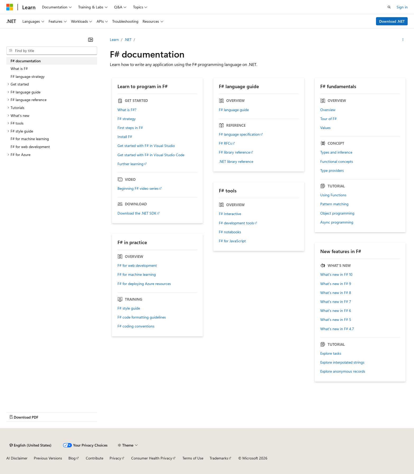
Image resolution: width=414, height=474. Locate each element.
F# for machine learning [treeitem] (30, 138)
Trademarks (219, 458)
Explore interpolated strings (342, 362)
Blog (72, 458)
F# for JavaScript (232, 241)
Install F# (124, 136)
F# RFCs (225, 143)
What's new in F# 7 (335, 301)
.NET (127, 39)
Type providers (332, 170)
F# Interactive (230, 213)
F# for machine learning (136, 274)
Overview (327, 109)
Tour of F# (328, 118)
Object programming (337, 213)
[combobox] (51, 50)
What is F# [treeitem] (19, 68)
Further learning (130, 164)
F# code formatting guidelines (141, 317)
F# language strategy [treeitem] (28, 76)
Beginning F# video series (137, 188)
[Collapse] (90, 39)
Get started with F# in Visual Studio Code (150, 155)
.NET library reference (236, 161)
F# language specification (239, 134)
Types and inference (336, 152)
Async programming (336, 222)
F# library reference (234, 152)
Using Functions (333, 195)
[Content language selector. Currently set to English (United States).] (30, 445)
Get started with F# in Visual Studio (146, 145)
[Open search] (389, 7)
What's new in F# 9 (335, 283)
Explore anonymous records (342, 371)
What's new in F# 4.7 (337, 328)
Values (325, 127)
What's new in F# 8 (335, 292)
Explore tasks (330, 353)
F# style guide (128, 308)
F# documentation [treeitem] (26, 60)
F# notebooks (230, 232)
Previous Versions (48, 458)
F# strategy (126, 118)
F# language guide (234, 109)
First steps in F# (130, 127)
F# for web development (137, 265)
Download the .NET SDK (136, 213)
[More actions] (403, 39)
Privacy (115, 458)
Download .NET (392, 21)
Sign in (402, 7)
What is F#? (126, 109)
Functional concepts (336, 161)
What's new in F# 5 (335, 319)
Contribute (94, 458)
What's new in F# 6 (335, 310)
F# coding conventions (135, 326)
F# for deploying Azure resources (144, 283)
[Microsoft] (9, 7)
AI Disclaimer (16, 458)
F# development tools (236, 223)
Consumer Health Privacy (151, 458)
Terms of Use (192, 458)
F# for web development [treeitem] (30, 146)
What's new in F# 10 (336, 274)
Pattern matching (334, 204)
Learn (114, 39)
